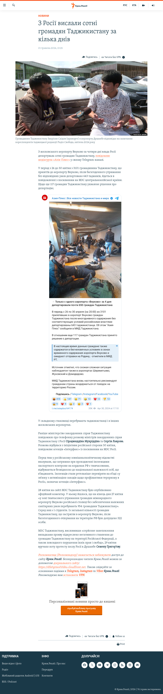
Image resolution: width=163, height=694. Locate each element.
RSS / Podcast (9, 682)
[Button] (89, 57)
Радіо (5, 670)
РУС (125, 5)
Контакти (47, 676)
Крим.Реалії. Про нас (53, 664)
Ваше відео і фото (11, 664)
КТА (134, 5)
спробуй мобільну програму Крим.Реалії (81, 610)
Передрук (47, 670)
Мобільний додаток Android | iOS (20, 676)
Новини (43, 16)
